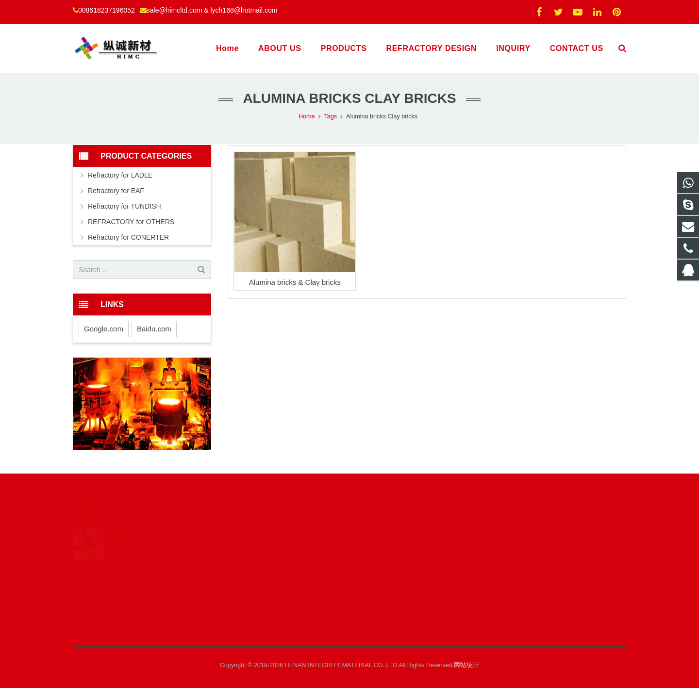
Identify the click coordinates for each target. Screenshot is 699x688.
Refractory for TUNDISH (124, 206)
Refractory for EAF (116, 191)
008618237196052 (106, 10)
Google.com (103, 329)
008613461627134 (390, 545)
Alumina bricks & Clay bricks (295, 282)
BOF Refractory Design (142, 520)
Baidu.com (154, 329)
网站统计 (466, 665)
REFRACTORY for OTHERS (131, 222)
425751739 (381, 531)
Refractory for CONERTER (128, 237)
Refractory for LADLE (120, 175)
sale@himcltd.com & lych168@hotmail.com (212, 10)
